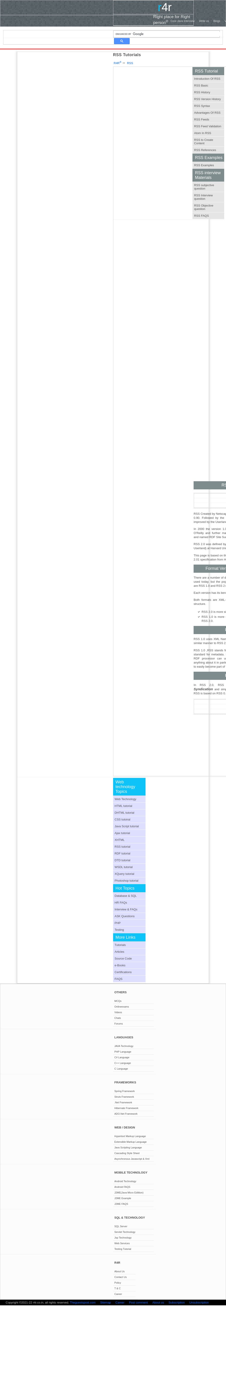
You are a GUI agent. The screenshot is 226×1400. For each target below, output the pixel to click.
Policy (117, 1282)
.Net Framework (123, 1102)
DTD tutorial (122, 860)
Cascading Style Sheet (127, 1153)
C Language (121, 1068)
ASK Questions (125, 916)
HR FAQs (121, 902)
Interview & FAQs (126, 909)
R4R (118, 63)
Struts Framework (124, 1096)
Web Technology (125, 799)
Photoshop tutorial (127, 880)
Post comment (138, 1302)
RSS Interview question (203, 197)
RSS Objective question (203, 207)
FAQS (119, 979)
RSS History (202, 92)
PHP (118, 923)
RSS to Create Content (203, 141)
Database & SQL (126, 895)
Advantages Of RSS (207, 112)
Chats (117, 1018)
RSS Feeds (201, 119)
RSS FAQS (201, 215)
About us (158, 1302)
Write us (204, 21)
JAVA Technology (124, 1046)
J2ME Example (122, 1198)
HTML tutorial (123, 806)
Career (118, 1294)
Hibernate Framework (126, 1108)
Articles (119, 951)
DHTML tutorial (124, 812)
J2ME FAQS (121, 1204)
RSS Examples (204, 165)
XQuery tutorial (124, 874)
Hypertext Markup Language (130, 1136)
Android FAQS (122, 1187)
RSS (130, 63)
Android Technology (125, 1181)
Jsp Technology (123, 1237)
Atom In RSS (202, 133)
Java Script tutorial (127, 826)
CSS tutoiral (122, 819)
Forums (118, 1023)
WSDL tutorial (124, 867)
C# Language (121, 1057)
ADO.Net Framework (126, 1113)
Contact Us (120, 1277)
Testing (119, 929)
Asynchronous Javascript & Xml (132, 1158)
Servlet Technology (125, 1232)
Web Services (122, 1243)
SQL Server (120, 1226)
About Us (119, 1271)
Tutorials (120, 945)
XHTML (120, 840)
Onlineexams (121, 1006)
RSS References (205, 150)
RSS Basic (201, 85)
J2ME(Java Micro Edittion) (128, 1192)
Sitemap (105, 1302)
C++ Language (122, 1063)
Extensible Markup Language (130, 1141)
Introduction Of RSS (207, 78)
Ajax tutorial (122, 833)
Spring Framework (124, 1091)
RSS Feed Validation (207, 126)
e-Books (120, 965)
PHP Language (122, 1051)
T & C (117, 1288)
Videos (118, 1012)
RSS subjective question (204, 186)
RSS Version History (207, 99)
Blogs (216, 21)
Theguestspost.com (82, 1302)
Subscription (177, 1302)
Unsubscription (199, 1302)
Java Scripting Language (128, 1147)
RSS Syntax (202, 106)
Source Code (123, 958)
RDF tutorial (122, 853)
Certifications (123, 972)
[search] (169, 34)
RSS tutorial (122, 846)
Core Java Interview (182, 21)
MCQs (118, 1001)
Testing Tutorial (122, 1249)
